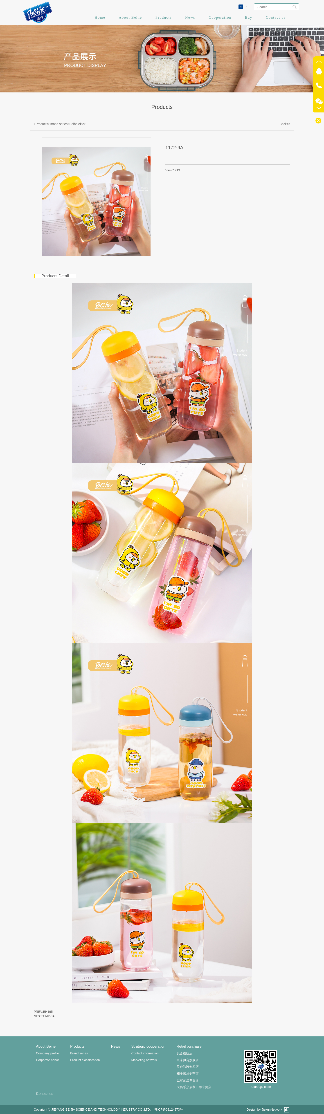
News (190, 17)
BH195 (48, 1011)
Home (100, 17)
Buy (248, 17)
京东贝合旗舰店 (188, 1060)
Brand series (59, 124)
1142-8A (49, 1016)
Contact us (276, 17)
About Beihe (130, 17)
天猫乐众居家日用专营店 (194, 1087)
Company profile (47, 1053)
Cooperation (220, 17)
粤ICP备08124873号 (168, 1109)
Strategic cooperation (148, 1046)
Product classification (85, 1060)
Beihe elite (76, 124)
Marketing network (144, 1060)
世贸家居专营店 (188, 1080)
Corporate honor (47, 1060)
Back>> (285, 124)
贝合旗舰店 (184, 1053)
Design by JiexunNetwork (264, 1109)
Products (163, 17)
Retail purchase (189, 1046)
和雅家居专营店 (188, 1073)
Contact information (144, 1053)
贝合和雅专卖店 (188, 1067)
